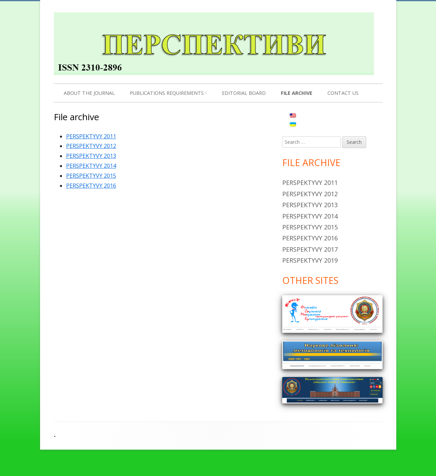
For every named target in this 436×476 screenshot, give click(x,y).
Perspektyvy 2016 (310, 238)
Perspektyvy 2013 (310, 205)
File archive (296, 93)
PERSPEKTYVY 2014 (91, 166)
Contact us (343, 93)
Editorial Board (244, 93)
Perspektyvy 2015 (310, 227)
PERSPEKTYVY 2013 (91, 156)
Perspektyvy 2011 (310, 182)
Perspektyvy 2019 (310, 260)
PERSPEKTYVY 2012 (91, 146)
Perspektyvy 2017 (310, 249)
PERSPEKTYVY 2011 (91, 136)
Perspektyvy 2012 (310, 194)
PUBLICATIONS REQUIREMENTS (167, 93)
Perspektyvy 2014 (310, 216)
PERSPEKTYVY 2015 (91, 175)
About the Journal (89, 93)
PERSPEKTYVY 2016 (91, 185)
